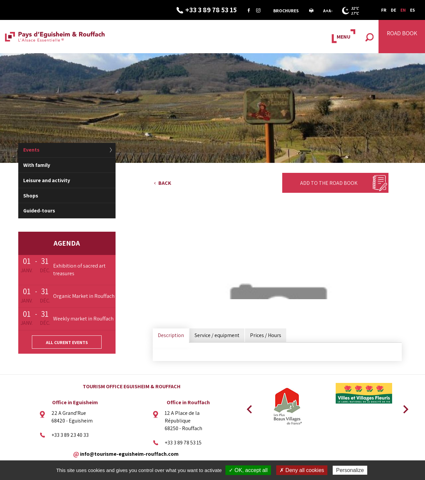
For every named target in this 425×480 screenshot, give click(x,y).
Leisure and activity (46, 180)
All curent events (67, 342)
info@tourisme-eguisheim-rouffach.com (129, 453)
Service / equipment (217, 335)
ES (412, 10)
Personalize (350, 470)
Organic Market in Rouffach (84, 296)
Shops (30, 195)
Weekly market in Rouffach (83, 318)
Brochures (286, 11)
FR (383, 10)
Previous (248, 407)
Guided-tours (39, 210)
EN (403, 10)
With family (36, 165)
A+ (325, 11)
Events (31, 149)
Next (403, 407)
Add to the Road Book (329, 183)
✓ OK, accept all (248, 470)
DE (393, 10)
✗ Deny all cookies (302, 470)
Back (164, 183)
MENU (343, 36)
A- (330, 11)
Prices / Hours (265, 335)
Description (171, 335)
